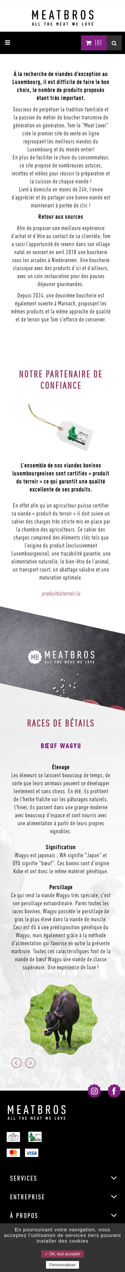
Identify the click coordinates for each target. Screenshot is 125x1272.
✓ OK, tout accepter (62, 1254)
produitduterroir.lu (61, 593)
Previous (16, 1063)
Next (30, 1063)
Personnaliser (62, 1264)
